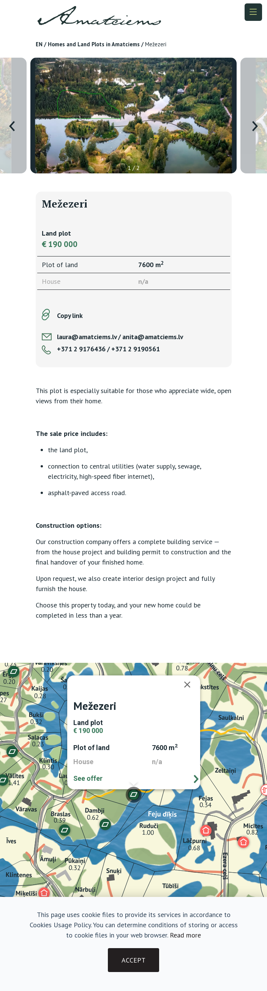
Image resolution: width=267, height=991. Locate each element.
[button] (44, 893)
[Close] (191, 684)
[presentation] (12, 126)
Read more (185, 935)
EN (39, 44)
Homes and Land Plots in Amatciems (94, 44)
